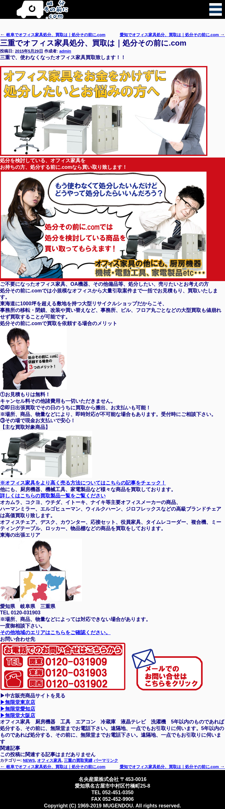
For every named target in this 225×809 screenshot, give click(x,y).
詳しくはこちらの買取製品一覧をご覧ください (53, 495)
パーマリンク (106, 760)
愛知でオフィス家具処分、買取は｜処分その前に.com (172, 34)
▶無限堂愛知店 (17, 709)
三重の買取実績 (78, 760)
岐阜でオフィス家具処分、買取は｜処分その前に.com (52, 34)
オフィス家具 (49, 760)
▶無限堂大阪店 (17, 715)
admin (65, 51)
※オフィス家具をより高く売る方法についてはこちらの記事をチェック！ (83, 482)
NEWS (29, 760)
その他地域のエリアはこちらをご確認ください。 (55, 632)
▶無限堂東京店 (17, 702)
